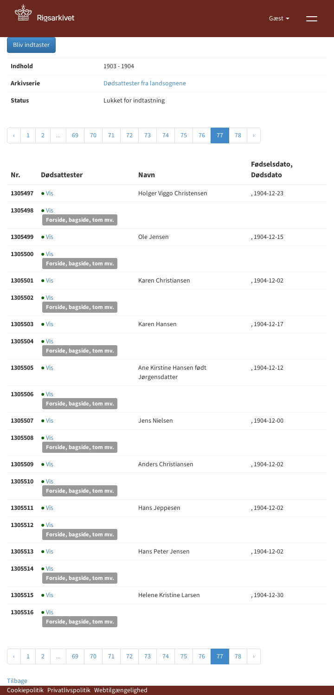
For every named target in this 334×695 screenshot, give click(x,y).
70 (93, 135)
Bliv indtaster (31, 45)
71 (111, 135)
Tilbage (17, 681)
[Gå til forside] (49, 18)
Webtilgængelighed (121, 690)
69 (75, 135)
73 (147, 135)
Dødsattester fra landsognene (144, 83)
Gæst (277, 18)
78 (238, 135)
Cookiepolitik (25, 690)
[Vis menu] (311, 18)
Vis (47, 193)
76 (202, 135)
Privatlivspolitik (68, 690)
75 (183, 135)
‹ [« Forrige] (14, 135)
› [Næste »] (254, 135)
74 (165, 135)
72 (129, 135)
